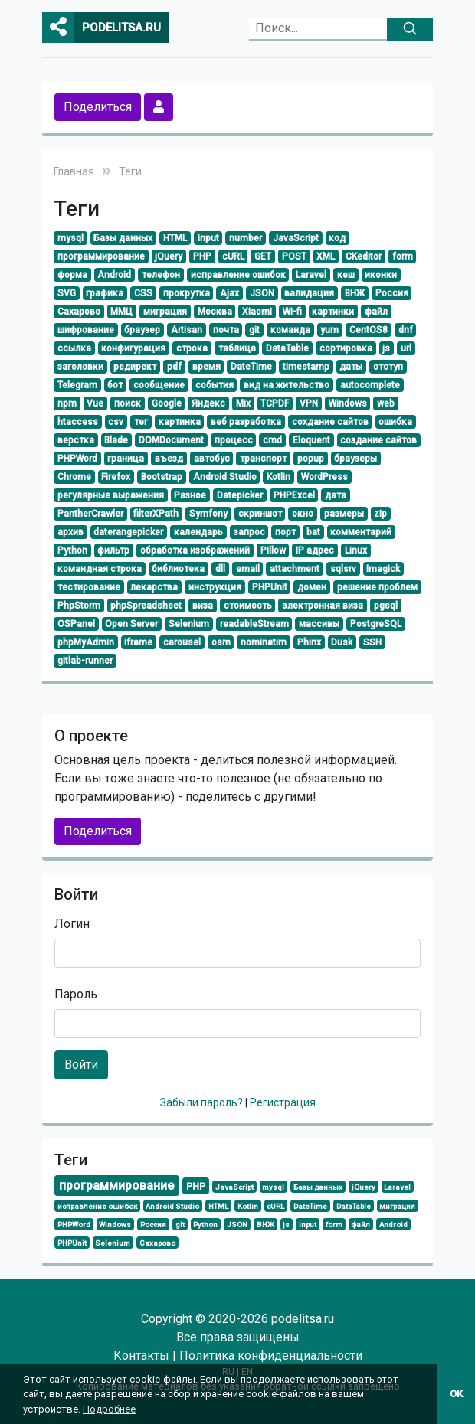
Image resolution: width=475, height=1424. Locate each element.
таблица (237, 348)
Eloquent (311, 440)
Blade (116, 440)
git (254, 330)
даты (350, 366)
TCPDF (274, 403)
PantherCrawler (90, 513)
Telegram (77, 385)
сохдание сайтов (330, 421)
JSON (262, 293)
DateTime (251, 366)
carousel (182, 642)
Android (114, 274)
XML (325, 256)
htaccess (77, 421)
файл (376, 311)
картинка (180, 421)
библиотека (178, 568)
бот (115, 385)
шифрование (85, 330)
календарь (198, 532)
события (214, 385)
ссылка (74, 348)
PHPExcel (294, 495)
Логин (72, 923)
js (386, 348)
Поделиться (98, 107)
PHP (202, 256)
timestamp (306, 366)
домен (311, 587)
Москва (215, 311)
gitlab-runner (85, 660)
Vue (95, 403)
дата (335, 495)
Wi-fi (292, 311)
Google (167, 403)
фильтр (113, 550)
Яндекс (208, 403)
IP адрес (315, 550)
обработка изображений (195, 550)
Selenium (189, 624)
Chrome (74, 477)
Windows (348, 403)
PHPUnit (269, 587)
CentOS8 (368, 330)
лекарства (154, 587)
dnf (405, 330)
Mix (243, 403)
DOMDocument (171, 440)
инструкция (214, 587)
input (208, 238)
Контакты (141, 1355)
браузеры (355, 458)
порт (285, 532)
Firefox (115, 477)
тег (141, 421)
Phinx (309, 642)
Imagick (383, 568)
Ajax (229, 293)
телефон (161, 274)
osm (221, 642)
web (386, 403)
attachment (294, 568)
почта (226, 330)
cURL (233, 256)
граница (125, 458)
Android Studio (225, 477)
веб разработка (246, 421)
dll (220, 568)
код (337, 238)
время (206, 366)
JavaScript (296, 238)
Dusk (341, 642)
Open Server (131, 624)
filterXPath (156, 513)
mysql (70, 238)
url (406, 348)
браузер (142, 330)
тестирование (88, 587)
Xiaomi (257, 311)
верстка (75, 440)
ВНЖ (355, 293)
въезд (169, 458)
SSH (372, 642)
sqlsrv (343, 568)
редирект (134, 366)
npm (67, 403)
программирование (101, 256)
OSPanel (76, 624)
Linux (356, 550)
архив (70, 532)
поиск (127, 403)
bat (313, 532)
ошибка (395, 421)
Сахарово (78, 311)
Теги (130, 171)
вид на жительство (286, 385)
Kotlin (278, 477)
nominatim (264, 642)
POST (294, 256)
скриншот (260, 513)
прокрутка (186, 293)
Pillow (273, 550)
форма (72, 274)
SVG (66, 293)
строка (192, 348)
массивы (319, 624)
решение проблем (377, 587)
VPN (309, 403)
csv (115, 421)
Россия (391, 293)
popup (310, 458)
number (245, 238)
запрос (249, 532)
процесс (234, 440)
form (402, 256)
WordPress (324, 477)
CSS (143, 293)
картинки (333, 311)
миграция (165, 311)
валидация (309, 293)
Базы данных (122, 238)
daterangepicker (128, 532)
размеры (344, 513)
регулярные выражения (110, 495)
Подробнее (109, 1409)
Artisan (186, 330)
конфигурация (133, 348)
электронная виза (322, 605)
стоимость (248, 605)
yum (329, 330)
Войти (81, 1064)
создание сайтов (378, 440)
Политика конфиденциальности (270, 1355)
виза (202, 605)
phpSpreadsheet (146, 605)
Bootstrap (161, 477)
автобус (212, 458)
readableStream (254, 624)
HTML (175, 238)
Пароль (75, 994)
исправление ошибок (238, 274)
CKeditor (364, 256)
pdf (174, 366)
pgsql (386, 605)
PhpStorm (78, 605)
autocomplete (370, 385)
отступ (388, 366)
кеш (346, 274)
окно (302, 513)
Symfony (208, 513)
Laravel (311, 274)
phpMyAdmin (85, 642)
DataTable (287, 348)
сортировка (345, 348)
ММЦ (121, 311)
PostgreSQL (375, 624)
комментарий (360, 532)
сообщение (159, 385)
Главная (74, 171)
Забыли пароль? (202, 1102)
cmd (272, 440)
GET (262, 256)
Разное (190, 495)
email (248, 568)
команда (290, 330)
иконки (381, 274)
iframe (138, 642)
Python (72, 550)
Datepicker (240, 495)
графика (104, 293)
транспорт (263, 458)
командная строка (99, 568)
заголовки (80, 366)
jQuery (168, 256)
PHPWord (77, 458)
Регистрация (283, 1102)
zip (380, 513)
